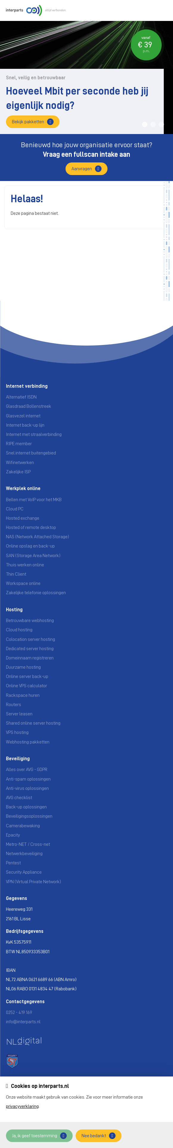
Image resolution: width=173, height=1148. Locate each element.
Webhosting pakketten (27, 742)
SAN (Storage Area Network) (33, 555)
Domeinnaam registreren (30, 658)
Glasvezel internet (23, 415)
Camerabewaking (23, 825)
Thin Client (16, 574)
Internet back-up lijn (25, 425)
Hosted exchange (22, 518)
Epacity (13, 835)
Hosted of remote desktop (31, 527)
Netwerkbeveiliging (24, 853)
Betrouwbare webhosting (30, 620)
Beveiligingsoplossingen (29, 816)
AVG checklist (19, 797)
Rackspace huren (23, 695)
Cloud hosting (19, 629)
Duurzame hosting (23, 667)
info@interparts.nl (23, 1021)
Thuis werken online (25, 564)
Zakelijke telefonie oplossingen (36, 592)
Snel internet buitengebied (31, 453)
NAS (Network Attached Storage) (37, 536)
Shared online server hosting (33, 723)
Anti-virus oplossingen (27, 788)
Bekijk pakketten (28, 121)
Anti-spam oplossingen (28, 779)
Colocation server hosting (30, 639)
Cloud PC (15, 509)
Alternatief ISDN (21, 397)
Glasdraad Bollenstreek (28, 406)
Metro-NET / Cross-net (28, 844)
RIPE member (19, 443)
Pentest (13, 862)
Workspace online (23, 583)
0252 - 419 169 (19, 1012)
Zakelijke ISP (18, 471)
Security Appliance (24, 872)
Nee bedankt (94, 1135)
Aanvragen (81, 168)
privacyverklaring (22, 1106)
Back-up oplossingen (26, 807)
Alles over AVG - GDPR (26, 769)
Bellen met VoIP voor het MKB (34, 499)
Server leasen (19, 713)
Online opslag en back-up (30, 546)
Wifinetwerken (20, 462)
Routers (13, 704)
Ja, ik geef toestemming (34, 1135)
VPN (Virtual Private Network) (33, 881)
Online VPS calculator (26, 685)
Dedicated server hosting (30, 648)
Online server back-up (27, 676)
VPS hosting (17, 732)
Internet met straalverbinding (34, 434)
